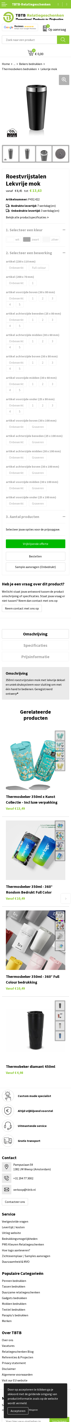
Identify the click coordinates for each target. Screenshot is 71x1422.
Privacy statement (14, 1363)
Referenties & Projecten (17, 1357)
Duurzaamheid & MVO (16, 1261)
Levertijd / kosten (13, 1227)
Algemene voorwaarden (17, 1374)
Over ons (7, 1340)
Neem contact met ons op (22, 608)
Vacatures (8, 1346)
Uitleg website (11, 1233)
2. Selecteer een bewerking (29, 252)
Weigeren (33, 1409)
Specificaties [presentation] (35, 645)
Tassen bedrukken (13, 1286)
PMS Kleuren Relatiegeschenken (23, 1244)
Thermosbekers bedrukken (19, 69)
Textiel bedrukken (13, 1309)
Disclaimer (9, 1369)
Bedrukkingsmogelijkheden (19, 1239)
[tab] (35, 634)
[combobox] (29, 39)
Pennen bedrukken (14, 1281)
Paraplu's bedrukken (15, 1315)
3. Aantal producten (22, 516)
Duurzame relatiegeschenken (21, 1292)
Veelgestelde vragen (15, 1221)
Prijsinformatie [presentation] (35, 656)
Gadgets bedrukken (14, 1298)
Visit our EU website (14, 1380)
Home (6, 64)
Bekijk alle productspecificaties (27, 217)
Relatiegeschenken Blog (18, 1351)
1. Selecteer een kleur (24, 229)
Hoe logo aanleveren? (16, 1250)
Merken (7, 1321)
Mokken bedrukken (14, 1304)
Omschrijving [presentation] (35, 634)
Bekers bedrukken (30, 64)
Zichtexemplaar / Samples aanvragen (26, 1256)
